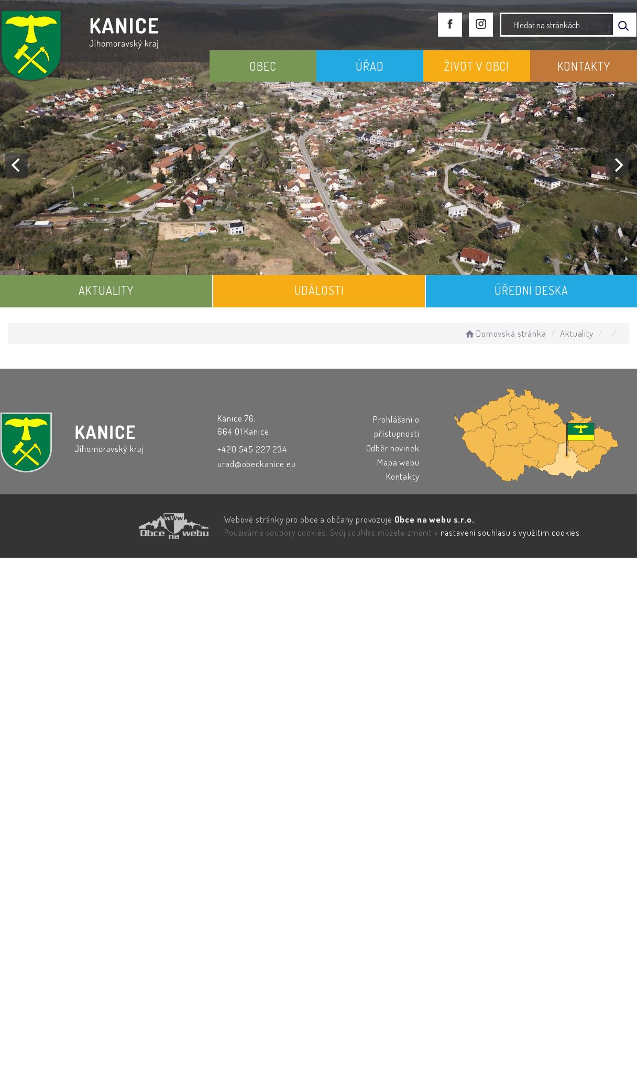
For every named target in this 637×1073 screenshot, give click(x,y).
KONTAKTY (583, 66)
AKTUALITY (106, 290)
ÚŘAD (369, 66)
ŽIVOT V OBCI (476, 66)
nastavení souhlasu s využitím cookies (510, 532)
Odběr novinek (393, 448)
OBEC (262, 66)
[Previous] (16, 164)
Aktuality (577, 333)
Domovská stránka (505, 333)
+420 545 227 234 (252, 449)
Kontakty (403, 476)
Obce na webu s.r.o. (434, 519)
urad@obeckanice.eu (256, 463)
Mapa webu (398, 462)
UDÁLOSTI (319, 290)
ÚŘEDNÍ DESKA (531, 290)
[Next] (617, 164)
